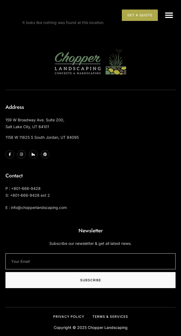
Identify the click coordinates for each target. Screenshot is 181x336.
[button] (169, 15)
